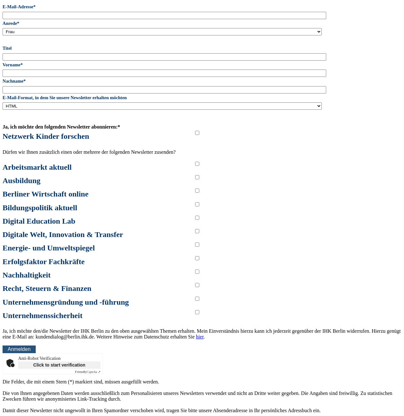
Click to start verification (59, 365)
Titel (7, 48)
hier (199, 336)
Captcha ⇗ (87, 372)
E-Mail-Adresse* (19, 6)
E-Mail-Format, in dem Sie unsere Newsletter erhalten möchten (65, 97)
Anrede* (11, 23)
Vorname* (13, 64)
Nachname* (14, 81)
